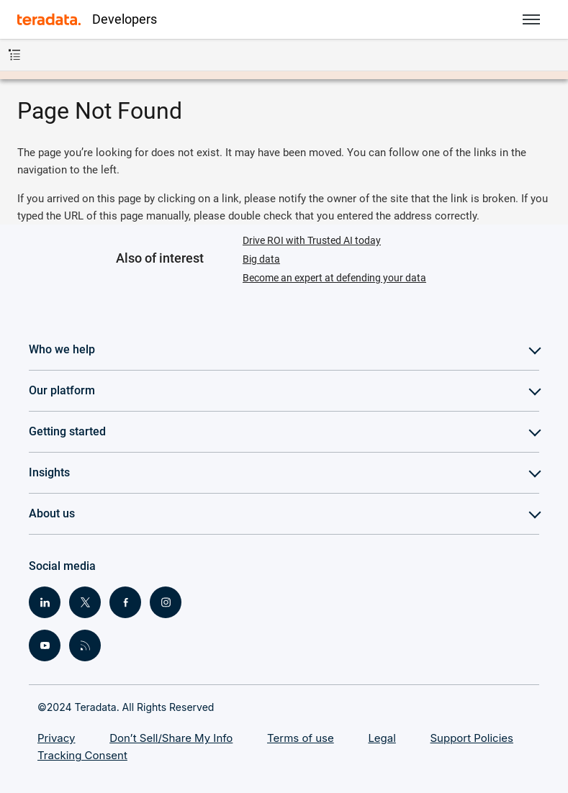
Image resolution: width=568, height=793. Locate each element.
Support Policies (472, 738)
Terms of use (300, 738)
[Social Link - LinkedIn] (44, 602)
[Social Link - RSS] (85, 645)
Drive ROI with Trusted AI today (312, 240)
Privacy (56, 738)
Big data (261, 259)
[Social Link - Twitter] (85, 602)
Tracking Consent (82, 755)
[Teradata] (49, 19)
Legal (381, 738)
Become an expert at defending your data (334, 278)
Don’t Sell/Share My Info (171, 738)
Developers (124, 19)
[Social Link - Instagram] (165, 602)
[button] (531, 19)
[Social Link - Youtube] (44, 645)
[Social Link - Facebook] (125, 602)
